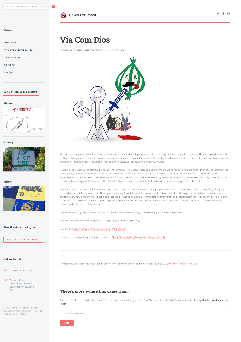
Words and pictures (18, 50)
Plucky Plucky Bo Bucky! (124, 237)
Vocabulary (13, 57)
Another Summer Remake (152, 237)
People (9, 65)
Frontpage (9, 42)
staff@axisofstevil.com (20, 270)
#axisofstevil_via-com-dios (183, 263)
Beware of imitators (17, 314)
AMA (8, 72)
